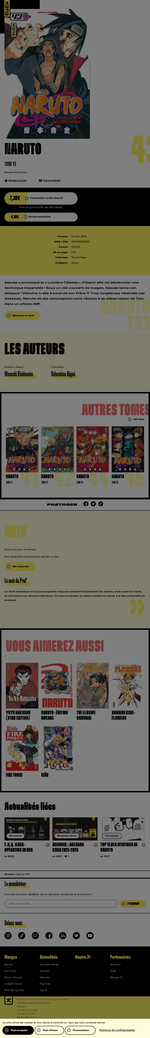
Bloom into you (13, 977)
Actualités (49, 957)
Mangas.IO (116, 977)
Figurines (45, 984)
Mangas (10, 957)
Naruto (8, 964)
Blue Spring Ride (14, 990)
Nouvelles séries (49, 964)
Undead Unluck (13, 984)
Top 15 (43, 990)
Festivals (45, 977)
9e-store (115, 964)
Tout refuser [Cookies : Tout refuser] (50, 1030)
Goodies (44, 971)
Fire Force (10, 971)
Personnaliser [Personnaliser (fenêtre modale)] (81, 1030)
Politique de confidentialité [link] (117, 1030)
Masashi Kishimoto (15, 172)
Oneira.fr (83, 957)
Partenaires (120, 957)
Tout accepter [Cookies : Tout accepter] (19, 1030)
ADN (113, 971)
